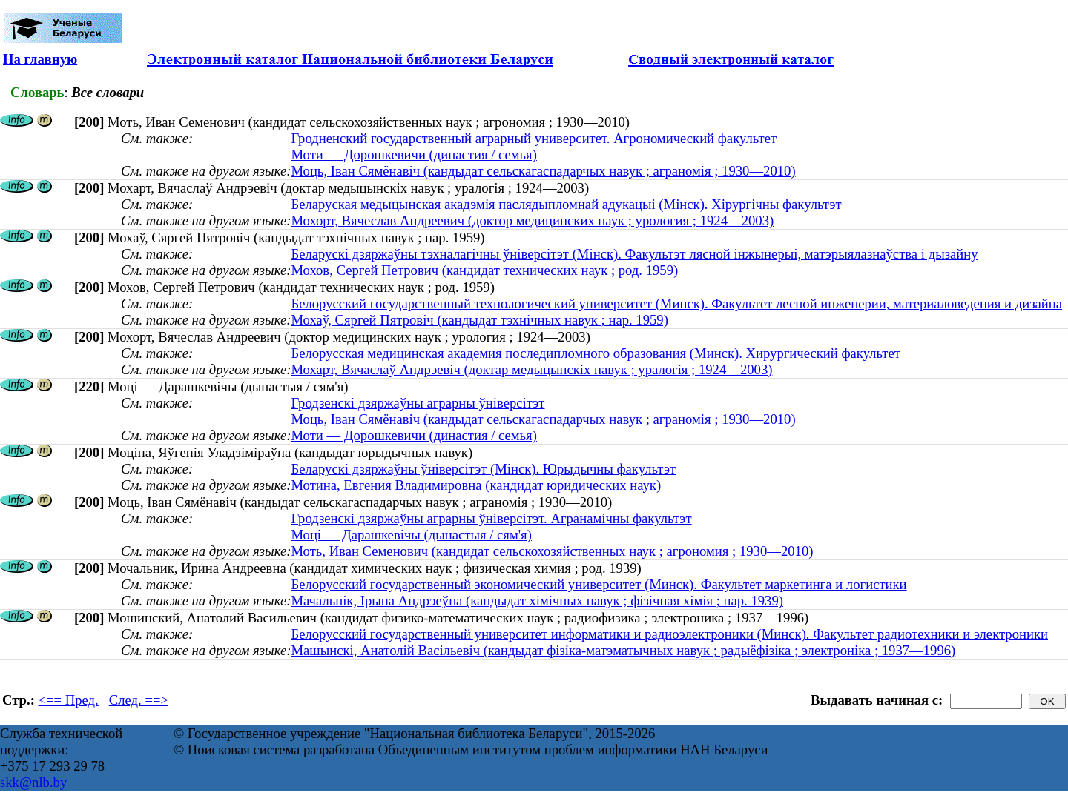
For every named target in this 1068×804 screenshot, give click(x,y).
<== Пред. (69, 700)
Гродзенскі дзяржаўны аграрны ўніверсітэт (417, 403)
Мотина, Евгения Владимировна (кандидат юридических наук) (476, 485)
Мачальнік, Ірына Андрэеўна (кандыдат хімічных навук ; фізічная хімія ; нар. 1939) (537, 600)
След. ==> (138, 700)
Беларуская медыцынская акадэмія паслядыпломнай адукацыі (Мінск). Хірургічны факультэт (566, 204)
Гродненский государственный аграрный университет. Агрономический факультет (534, 138)
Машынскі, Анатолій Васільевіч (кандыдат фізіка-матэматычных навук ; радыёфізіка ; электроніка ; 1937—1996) (623, 650)
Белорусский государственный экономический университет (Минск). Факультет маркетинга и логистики (598, 584)
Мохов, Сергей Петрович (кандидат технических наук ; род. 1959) (484, 270)
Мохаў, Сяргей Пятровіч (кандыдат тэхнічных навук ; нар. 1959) (479, 320)
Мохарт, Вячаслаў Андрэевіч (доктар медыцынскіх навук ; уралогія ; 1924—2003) (531, 369)
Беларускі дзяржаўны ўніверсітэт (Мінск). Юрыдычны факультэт (483, 468)
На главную (40, 59)
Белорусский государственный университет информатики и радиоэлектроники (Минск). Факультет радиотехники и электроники (669, 634)
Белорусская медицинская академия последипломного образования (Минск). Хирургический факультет (595, 353)
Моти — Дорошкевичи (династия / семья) (413, 154)
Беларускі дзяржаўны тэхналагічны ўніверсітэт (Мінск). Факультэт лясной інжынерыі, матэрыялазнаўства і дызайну (634, 254)
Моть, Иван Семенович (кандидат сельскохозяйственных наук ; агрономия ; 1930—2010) (552, 551)
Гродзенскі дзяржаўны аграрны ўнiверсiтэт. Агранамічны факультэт (491, 518)
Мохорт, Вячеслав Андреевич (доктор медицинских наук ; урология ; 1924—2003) (532, 220)
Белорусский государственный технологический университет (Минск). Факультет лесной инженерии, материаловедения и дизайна (676, 303)
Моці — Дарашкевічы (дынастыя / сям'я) (411, 534)
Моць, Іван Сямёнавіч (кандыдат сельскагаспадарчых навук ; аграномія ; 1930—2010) (543, 171)
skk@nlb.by (33, 782)
